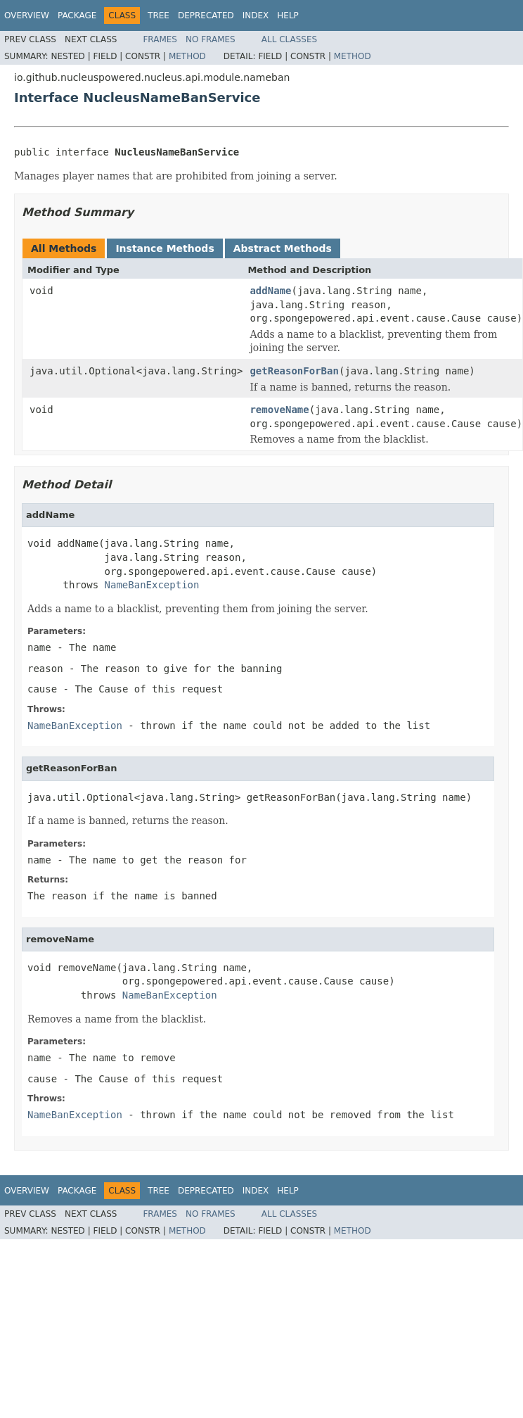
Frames (160, 39)
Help (288, 15)
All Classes (289, 39)
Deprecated (206, 15)
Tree (158, 15)
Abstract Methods (282, 248)
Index (256, 15)
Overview (26, 15)
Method (187, 56)
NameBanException (152, 584)
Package (77, 15)
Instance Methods (164, 248)
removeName (279, 409)
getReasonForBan (294, 370)
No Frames (210, 39)
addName (270, 290)
